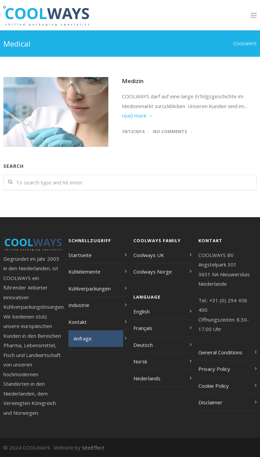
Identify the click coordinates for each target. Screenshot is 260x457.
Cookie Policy (213, 385)
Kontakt (77, 322)
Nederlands (146, 378)
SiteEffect (93, 447)
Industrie (78, 305)
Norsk (140, 361)
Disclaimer (210, 402)
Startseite (80, 255)
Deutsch (143, 344)
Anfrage (82, 338)
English (141, 311)
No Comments (170, 131)
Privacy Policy (214, 368)
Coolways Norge (152, 271)
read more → (137, 115)
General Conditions (220, 352)
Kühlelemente (84, 271)
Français (142, 328)
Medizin (133, 81)
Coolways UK (148, 255)
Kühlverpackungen (89, 288)
